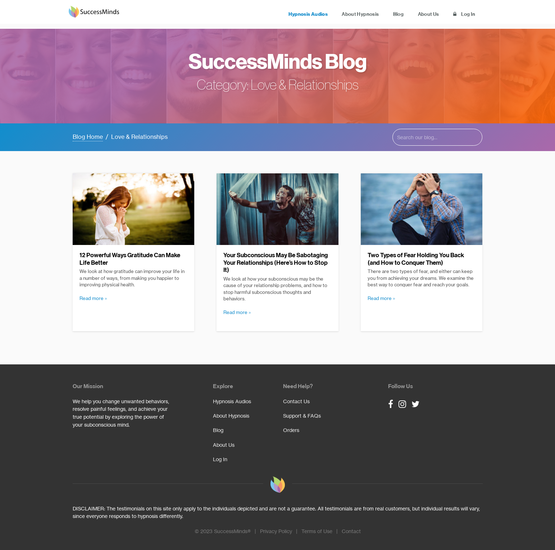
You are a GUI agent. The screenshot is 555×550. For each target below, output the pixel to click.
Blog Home (88, 136)
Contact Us (296, 401)
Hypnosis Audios (274, 14)
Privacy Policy (276, 531)
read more (91, 298)
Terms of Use (316, 531)
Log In (461, 14)
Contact (351, 531)
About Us (417, 14)
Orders (291, 430)
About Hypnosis (334, 14)
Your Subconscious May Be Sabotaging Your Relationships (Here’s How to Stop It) (275, 262)
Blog (379, 14)
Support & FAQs (302, 416)
